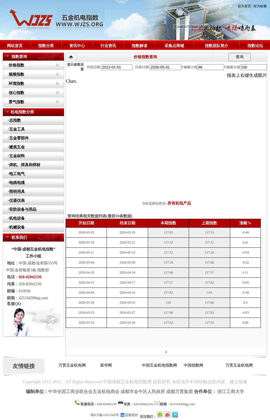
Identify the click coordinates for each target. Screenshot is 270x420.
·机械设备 (16, 227)
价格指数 (16, 65)
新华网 (107, 365)
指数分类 (46, 46)
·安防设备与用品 (22, 209)
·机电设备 (16, 218)
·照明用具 (16, 192)
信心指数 (16, 93)
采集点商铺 (174, 46)
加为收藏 (260, 6)
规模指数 (16, 74)
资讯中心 (77, 46)
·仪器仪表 (16, 200)
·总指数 (14, 120)
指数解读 (139, 46)
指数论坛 (255, 46)
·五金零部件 (18, 138)
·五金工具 (16, 129)
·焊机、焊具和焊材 (24, 165)
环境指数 (16, 84)
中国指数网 (195, 365)
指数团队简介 (216, 46)
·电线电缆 (16, 183)
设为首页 (244, 6)
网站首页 (15, 46)
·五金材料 (16, 156)
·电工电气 (16, 174)
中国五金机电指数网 (160, 365)
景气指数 (16, 102)
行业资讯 (108, 46)
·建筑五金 (16, 147)
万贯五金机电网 (73, 365)
